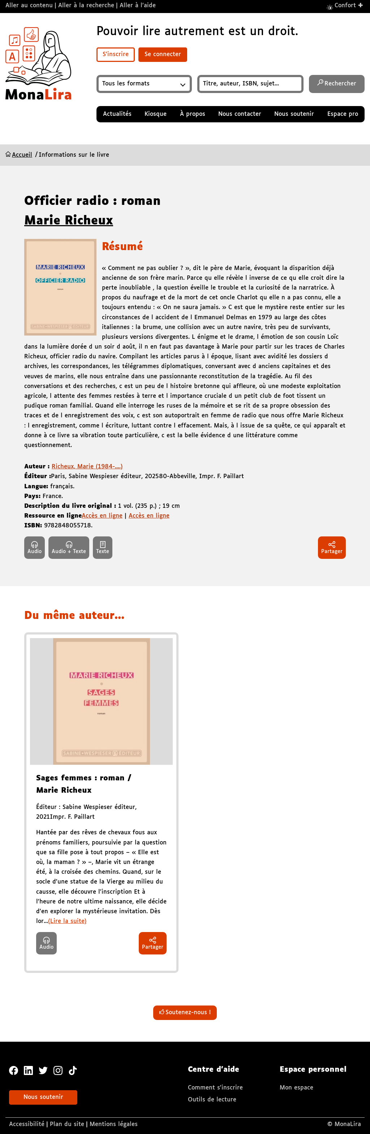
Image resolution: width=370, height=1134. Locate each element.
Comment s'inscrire (215, 1088)
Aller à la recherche (86, 6)
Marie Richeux (68, 221)
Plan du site (67, 1124)
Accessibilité (26, 1124)
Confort (349, 5)
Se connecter (163, 54)
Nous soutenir (43, 1097)
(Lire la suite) (67, 921)
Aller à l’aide (138, 6)
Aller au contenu (29, 6)
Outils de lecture (212, 1100)
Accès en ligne (102, 516)
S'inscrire (116, 54)
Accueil (22, 155)
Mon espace (296, 1088)
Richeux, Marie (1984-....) (87, 467)
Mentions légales (114, 1124)
